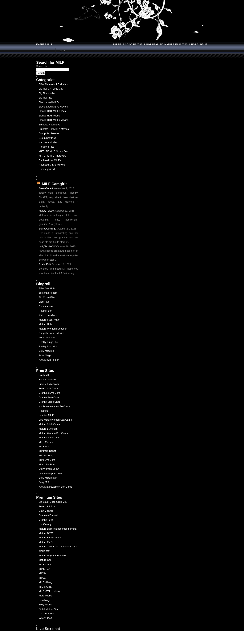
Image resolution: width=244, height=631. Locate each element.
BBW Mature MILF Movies (53, 84)
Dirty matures (46, 306)
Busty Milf (44, 375)
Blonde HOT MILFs (49, 115)
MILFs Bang (45, 582)
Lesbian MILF (46, 415)
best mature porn (48, 292)
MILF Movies (46, 442)
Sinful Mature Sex (48, 609)
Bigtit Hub (44, 301)
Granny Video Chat (49, 401)
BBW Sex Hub (47, 288)
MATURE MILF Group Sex (53, 151)
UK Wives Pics (47, 613)
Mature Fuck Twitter (49, 319)
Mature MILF (44, 44)
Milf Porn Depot (47, 450)
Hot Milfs (43, 410)
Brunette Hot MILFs (49, 124)
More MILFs (45, 595)
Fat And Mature (47, 379)
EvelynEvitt (45, 264)
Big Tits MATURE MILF (51, 88)
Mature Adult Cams (49, 424)
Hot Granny (45, 524)
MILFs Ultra (45, 586)
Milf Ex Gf (44, 568)
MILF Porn (44, 446)
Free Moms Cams (48, 388)
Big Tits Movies (47, 93)
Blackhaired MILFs (49, 102)
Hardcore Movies (48, 142)
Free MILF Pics (47, 506)
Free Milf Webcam (49, 384)
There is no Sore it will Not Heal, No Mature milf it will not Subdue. (160, 44)
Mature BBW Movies (50, 537)
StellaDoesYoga (47, 228)
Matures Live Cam (49, 437)
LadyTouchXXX (47, 246)
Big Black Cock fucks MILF (53, 501)
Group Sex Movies (49, 133)
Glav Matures (46, 510)
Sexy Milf (44, 482)
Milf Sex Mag (46, 455)
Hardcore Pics (46, 146)
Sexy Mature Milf (48, 477)
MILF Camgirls (54, 184)
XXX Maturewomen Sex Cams (55, 486)
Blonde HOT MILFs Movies (53, 120)
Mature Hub (45, 324)
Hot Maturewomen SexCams (54, 406)
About (62, 51)
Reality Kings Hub (48, 342)
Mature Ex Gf (46, 542)
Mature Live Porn (48, 428)
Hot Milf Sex (45, 310)
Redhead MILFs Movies (52, 164)
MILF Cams (45, 564)
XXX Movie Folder (49, 359)
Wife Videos (45, 617)
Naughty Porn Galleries (51, 333)
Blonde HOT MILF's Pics (52, 111)
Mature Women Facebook (53, 328)
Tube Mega (45, 355)
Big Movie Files (47, 297)
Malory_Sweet (46, 210)
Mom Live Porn (47, 464)
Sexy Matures (46, 350)
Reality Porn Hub (48, 346)
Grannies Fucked (48, 515)
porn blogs (44, 600)
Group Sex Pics (47, 138)
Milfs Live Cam (47, 459)
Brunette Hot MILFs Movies (54, 129)
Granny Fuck (46, 519)
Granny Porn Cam (49, 397)
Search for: (42, 66)
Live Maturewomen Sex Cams (55, 419)
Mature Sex (45, 559)
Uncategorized (47, 169)
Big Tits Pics (45, 97)
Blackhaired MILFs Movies (53, 106)
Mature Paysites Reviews (53, 555)
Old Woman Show (49, 468)
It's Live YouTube (48, 315)
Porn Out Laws (47, 337)
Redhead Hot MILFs (50, 160)
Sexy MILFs (45, 604)
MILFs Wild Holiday (49, 591)
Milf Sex (43, 573)
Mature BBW (46, 533)
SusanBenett (46, 188)
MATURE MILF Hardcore (52, 155)
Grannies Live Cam (49, 392)
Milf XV (43, 577)
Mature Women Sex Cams (53, 433)
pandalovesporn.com (50, 473)
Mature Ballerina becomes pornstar (58, 528)
